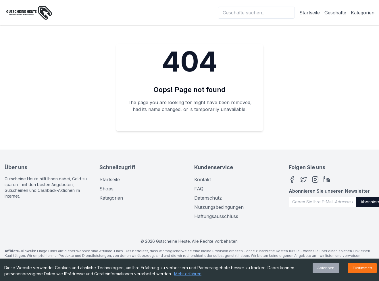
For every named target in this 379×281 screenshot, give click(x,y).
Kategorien (362, 13)
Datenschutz (208, 198)
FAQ (198, 189)
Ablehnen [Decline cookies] (325, 267)
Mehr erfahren (187, 273)
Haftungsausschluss (216, 216)
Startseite (309, 13)
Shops (106, 189)
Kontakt (202, 179)
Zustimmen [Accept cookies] (362, 267)
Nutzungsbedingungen (219, 207)
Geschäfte (335, 13)
